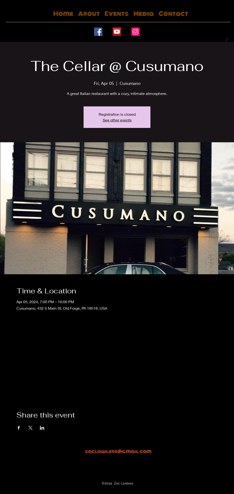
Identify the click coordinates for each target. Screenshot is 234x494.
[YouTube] (117, 31)
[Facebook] (98, 31)
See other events (117, 120)
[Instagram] (135, 31)
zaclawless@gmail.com (118, 451)
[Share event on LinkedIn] (42, 428)
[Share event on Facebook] (18, 428)
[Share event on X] (30, 428)
